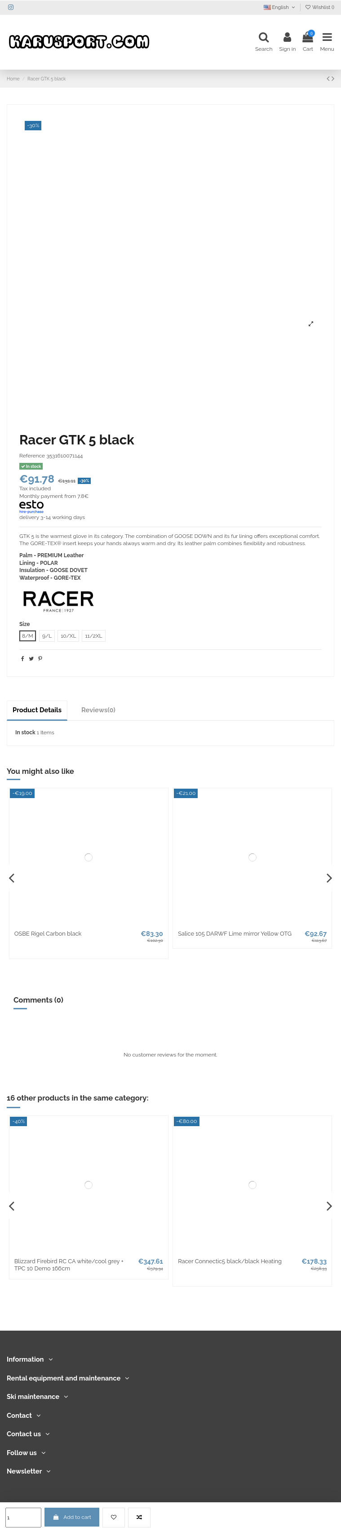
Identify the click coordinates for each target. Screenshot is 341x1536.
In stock (25, 732)
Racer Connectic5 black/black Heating (230, 1261)
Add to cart (72, 1517)
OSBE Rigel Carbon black (48, 933)
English (280, 7)
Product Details (37, 710)
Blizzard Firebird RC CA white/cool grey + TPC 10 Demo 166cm (69, 1265)
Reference (32, 456)
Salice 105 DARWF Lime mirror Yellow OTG (235, 933)
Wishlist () (319, 7)
